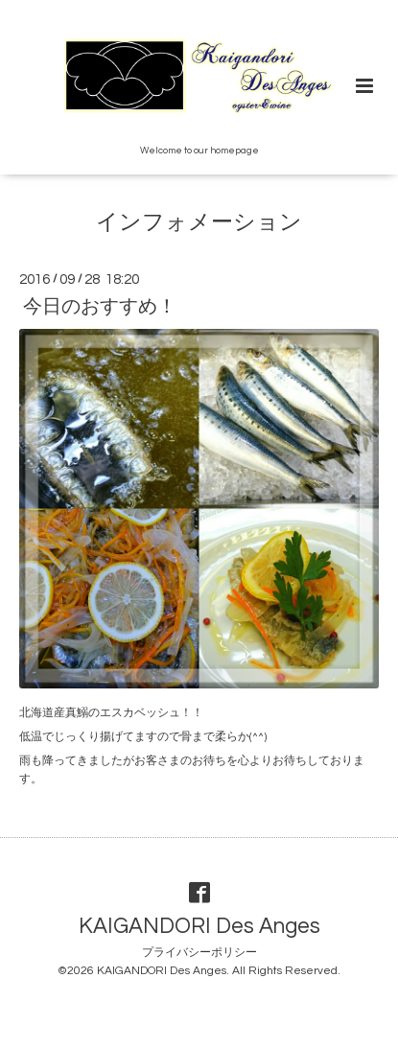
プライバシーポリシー (199, 952)
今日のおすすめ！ (99, 306)
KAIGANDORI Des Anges (199, 926)
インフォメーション (199, 223)
